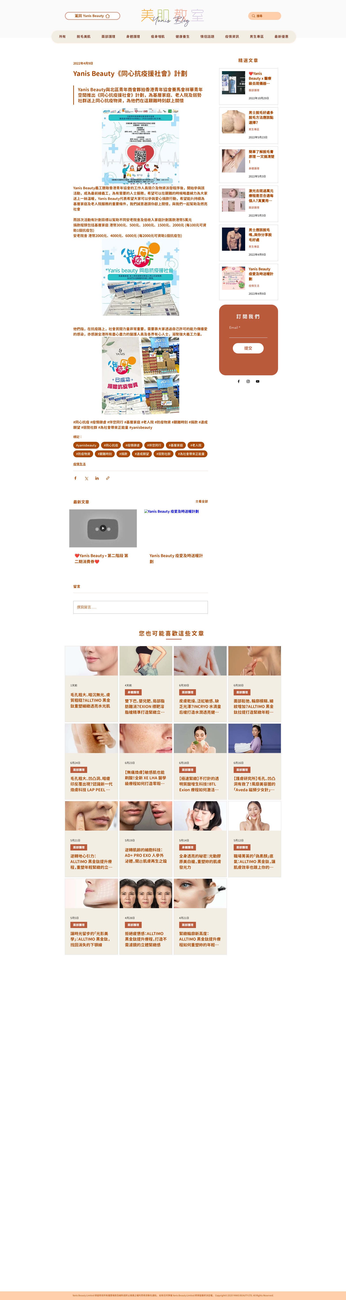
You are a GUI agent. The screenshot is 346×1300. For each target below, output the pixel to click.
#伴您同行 (154, 445)
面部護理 (254, 90)
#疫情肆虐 (133, 445)
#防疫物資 (83, 454)
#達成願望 (142, 454)
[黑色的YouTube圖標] (258, 381)
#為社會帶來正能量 (191, 454)
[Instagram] (248, 381)
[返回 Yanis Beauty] (92, 16)
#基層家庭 (176, 445)
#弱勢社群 (163, 454)
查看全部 (202, 501)
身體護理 (254, 168)
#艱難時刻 (105, 454)
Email (233, 327)
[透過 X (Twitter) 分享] (86, 478)
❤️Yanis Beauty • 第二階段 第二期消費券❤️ (101, 558)
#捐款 (123, 454)
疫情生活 (79, 464)
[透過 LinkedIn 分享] (97, 478)
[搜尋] (264, 16)
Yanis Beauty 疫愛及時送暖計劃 (176, 558)
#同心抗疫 (111, 445)
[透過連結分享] (108, 478)
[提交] (248, 348)
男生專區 (254, 129)
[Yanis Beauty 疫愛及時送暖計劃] (178, 528)
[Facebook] (239, 381)
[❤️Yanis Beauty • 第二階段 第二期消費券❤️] (103, 528)
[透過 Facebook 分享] (75, 478)
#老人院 (195, 445)
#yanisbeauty (86, 445)
